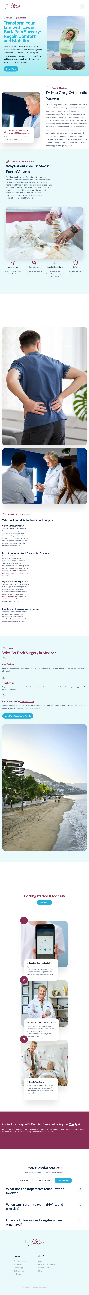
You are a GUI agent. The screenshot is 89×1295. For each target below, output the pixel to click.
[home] (13, 6)
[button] (82, 6)
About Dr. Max (43, 1268)
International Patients (46, 1264)
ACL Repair (17, 1264)
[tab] (25, 1182)
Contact (41, 1261)
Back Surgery (18, 1274)
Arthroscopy (18, 1268)
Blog (40, 1271)
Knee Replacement (20, 1261)
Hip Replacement (19, 1271)
